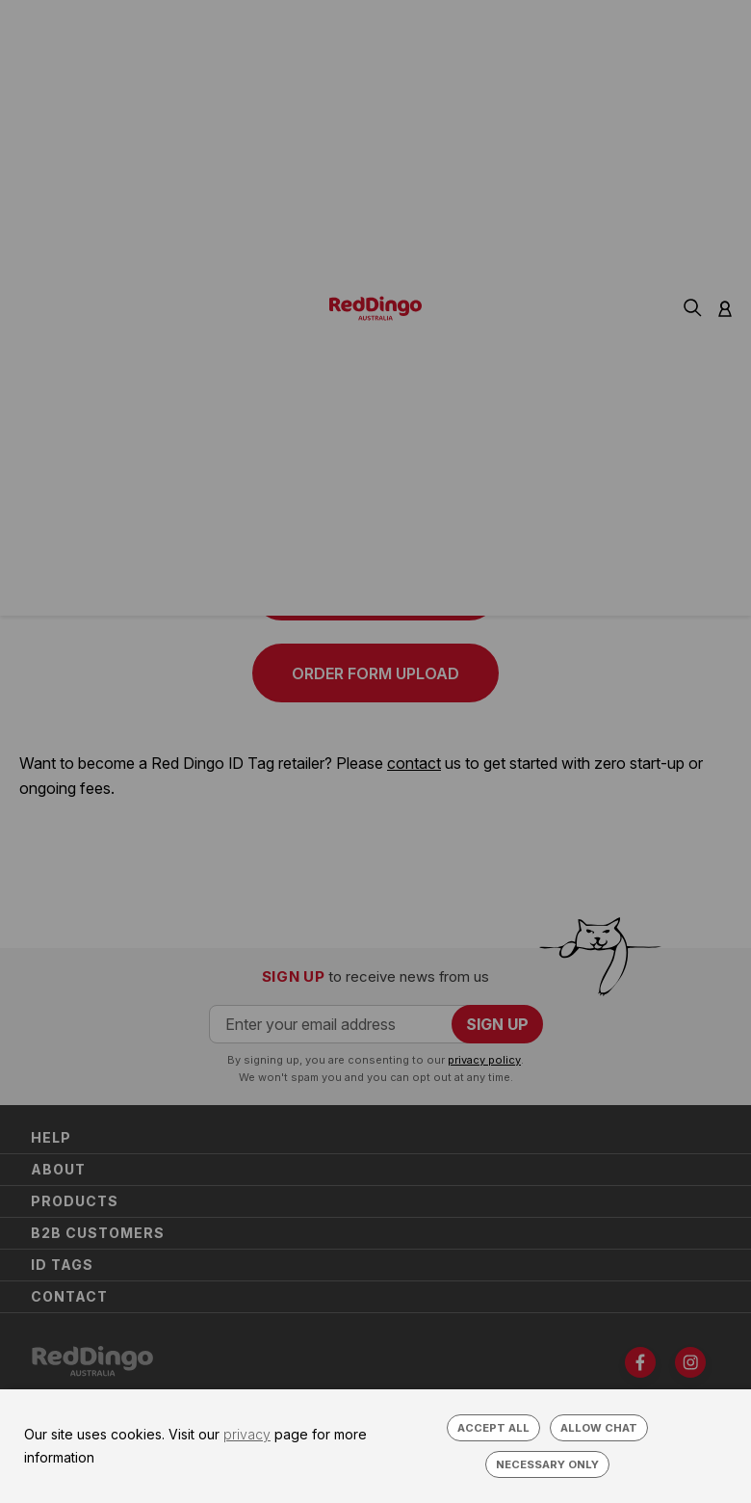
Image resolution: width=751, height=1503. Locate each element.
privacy (247, 1434)
